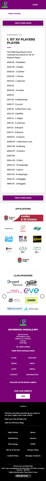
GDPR (32, 444)
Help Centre (13, 432)
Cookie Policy (12, 456)
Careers (33, 438)
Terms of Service (13, 450)
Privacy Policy (33, 450)
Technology (13, 444)
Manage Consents (32, 456)
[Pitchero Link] (23, 409)
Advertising (13, 438)
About (32, 432)
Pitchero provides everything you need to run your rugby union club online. (22, 414)
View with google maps (23, 351)
